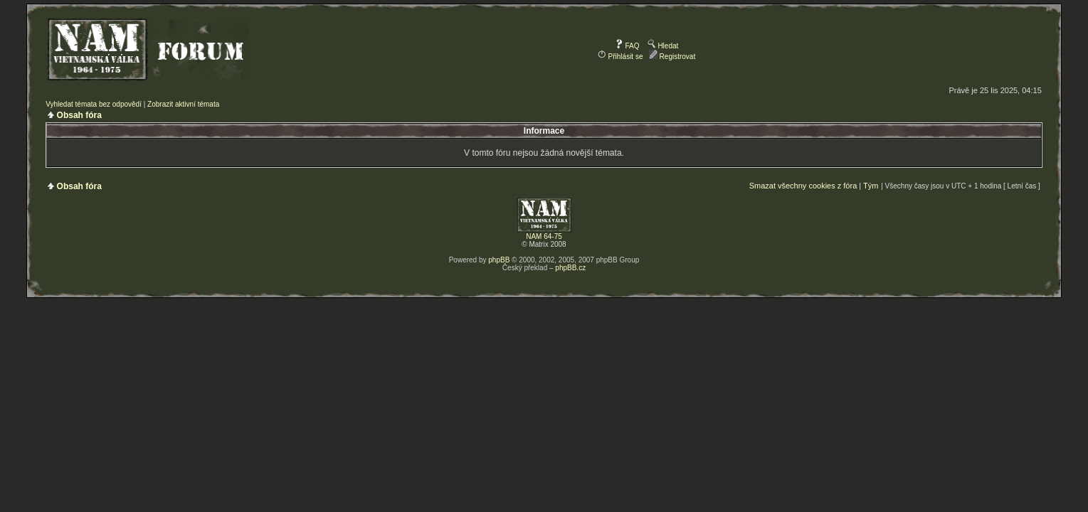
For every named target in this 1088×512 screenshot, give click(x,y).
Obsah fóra (79, 115)
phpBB (498, 260)
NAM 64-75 (544, 236)
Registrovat (672, 56)
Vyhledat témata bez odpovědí (94, 104)
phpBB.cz (570, 268)
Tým (870, 185)
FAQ (627, 46)
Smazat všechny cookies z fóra (803, 185)
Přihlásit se (620, 56)
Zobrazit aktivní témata (183, 104)
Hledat (663, 46)
